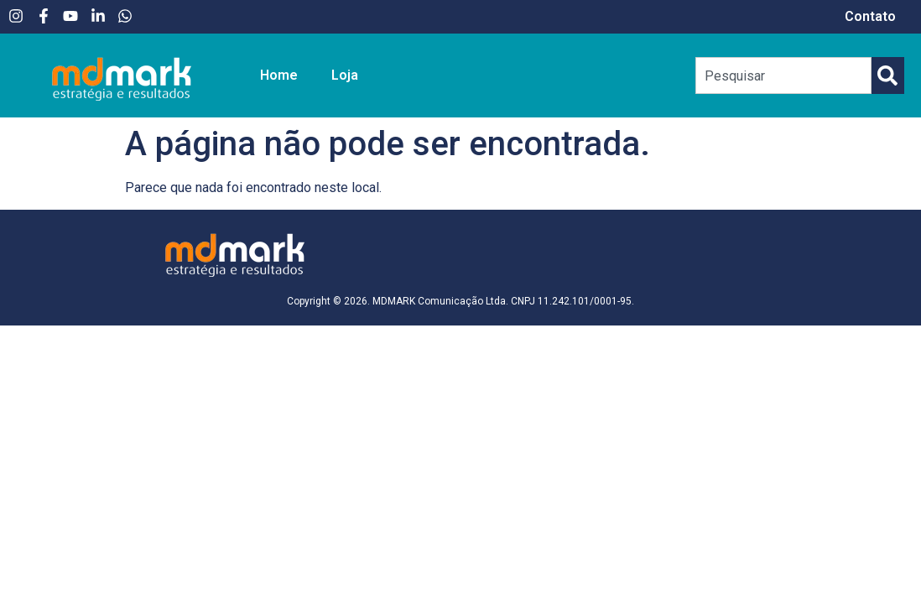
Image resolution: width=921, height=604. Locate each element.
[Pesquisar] (888, 75)
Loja (344, 75)
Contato (870, 16)
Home (279, 75)
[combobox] (783, 75)
